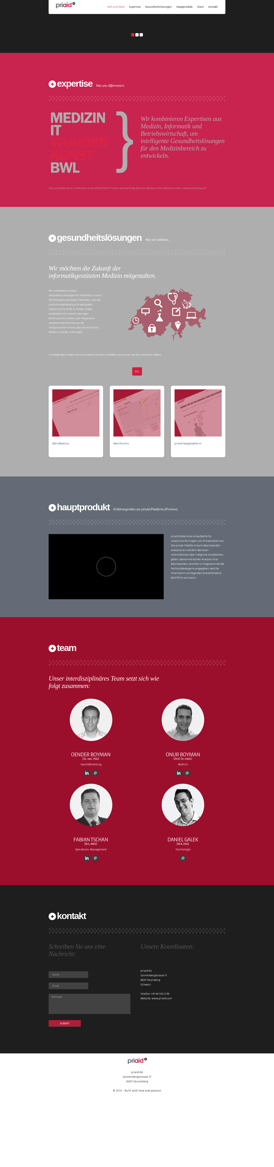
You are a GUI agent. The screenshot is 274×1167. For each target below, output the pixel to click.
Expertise (135, 6)
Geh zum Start (116, 6)
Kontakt (213, 6)
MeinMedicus (60, 510)
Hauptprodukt (184, 6)
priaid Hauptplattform (188, 510)
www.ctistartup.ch (194, 254)
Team (200, 6)
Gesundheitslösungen (158, 6)
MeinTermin (121, 510)
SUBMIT (65, 1090)
